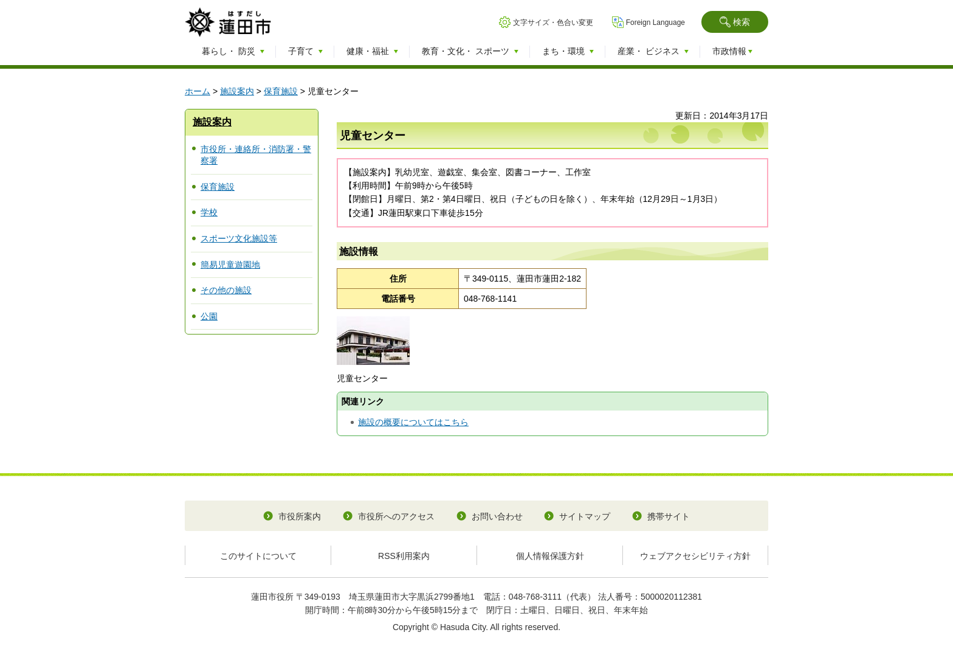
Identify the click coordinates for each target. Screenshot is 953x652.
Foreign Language (655, 22)
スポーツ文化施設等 (239, 238)
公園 (209, 316)
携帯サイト (668, 516)
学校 (209, 212)
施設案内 (237, 91)
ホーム (197, 91)
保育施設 (281, 91)
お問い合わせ (497, 516)
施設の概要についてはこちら (413, 422)
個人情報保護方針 (550, 556)
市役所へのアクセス (396, 516)
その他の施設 (226, 290)
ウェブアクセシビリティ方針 (695, 556)
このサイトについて (258, 556)
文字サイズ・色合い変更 (553, 22)
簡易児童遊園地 (230, 264)
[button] (734, 22)
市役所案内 (299, 516)
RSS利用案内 (404, 556)
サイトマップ (584, 516)
